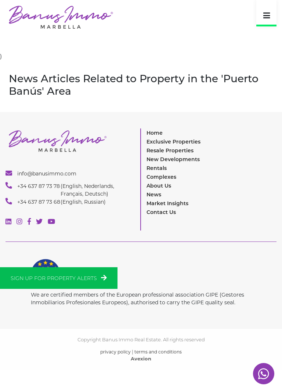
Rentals (157, 168)
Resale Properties (170, 150)
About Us (159, 185)
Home (155, 133)
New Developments (173, 159)
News (154, 194)
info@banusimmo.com (41, 173)
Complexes (161, 177)
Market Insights (167, 203)
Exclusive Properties (173, 141)
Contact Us (161, 212)
